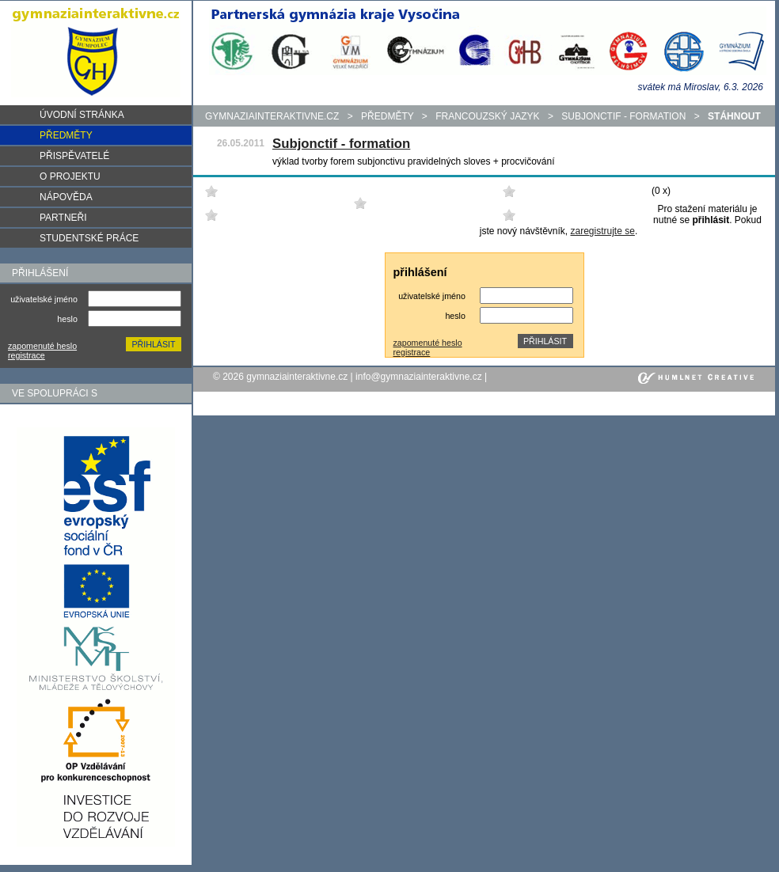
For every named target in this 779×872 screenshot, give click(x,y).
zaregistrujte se (603, 231)
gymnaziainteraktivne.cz (272, 116)
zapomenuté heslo (42, 346)
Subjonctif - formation (623, 116)
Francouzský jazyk (487, 116)
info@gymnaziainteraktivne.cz (418, 376)
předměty (387, 116)
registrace (26, 355)
